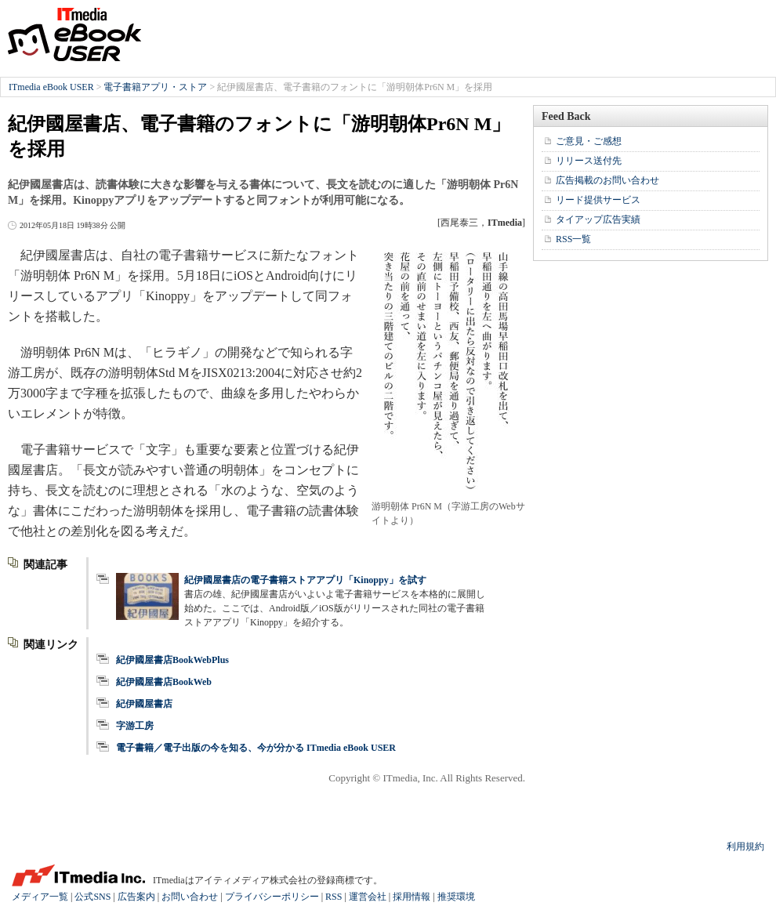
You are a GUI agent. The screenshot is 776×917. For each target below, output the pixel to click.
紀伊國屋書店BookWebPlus (172, 659)
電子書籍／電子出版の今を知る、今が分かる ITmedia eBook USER (256, 747)
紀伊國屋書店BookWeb (164, 681)
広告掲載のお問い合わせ (607, 180)
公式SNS (92, 896)
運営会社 (367, 896)
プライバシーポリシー (272, 896)
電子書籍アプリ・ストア (155, 87)
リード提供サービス (598, 199)
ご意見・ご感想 (589, 141)
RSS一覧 (573, 239)
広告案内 (136, 896)
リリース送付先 (589, 160)
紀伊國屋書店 (144, 703)
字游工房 (135, 725)
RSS (333, 896)
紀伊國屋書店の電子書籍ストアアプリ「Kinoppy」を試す (305, 579)
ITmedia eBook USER (74, 34)
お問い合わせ (189, 896)
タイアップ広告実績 (598, 219)
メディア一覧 (40, 896)
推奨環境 (456, 896)
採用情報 (411, 896)
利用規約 (745, 846)
